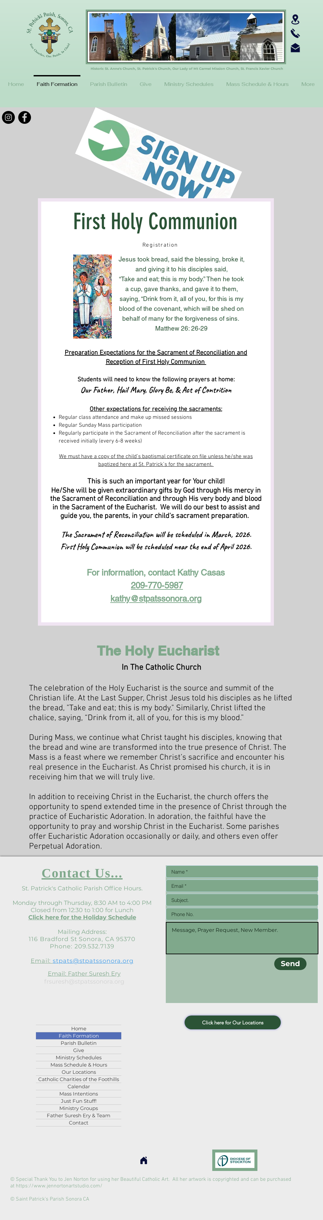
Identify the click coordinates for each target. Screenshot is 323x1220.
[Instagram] (8, 117)
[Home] (143, 1160)
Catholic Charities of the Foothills (78, 1079)
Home (78, 1028)
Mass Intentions (78, 1094)
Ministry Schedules (79, 1057)
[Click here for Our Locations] (233, 1022)
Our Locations (79, 1072)
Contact (78, 1123)
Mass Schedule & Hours (78, 1065)
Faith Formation (79, 1036)
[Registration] (161, 245)
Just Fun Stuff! (79, 1101)
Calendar (79, 1086)
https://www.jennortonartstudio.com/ (59, 1186)
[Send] (290, 964)
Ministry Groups (78, 1108)
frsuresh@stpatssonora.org (84, 981)
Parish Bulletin (79, 1043)
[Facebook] (24, 117)
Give (78, 1050)
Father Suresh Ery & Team (78, 1115)
